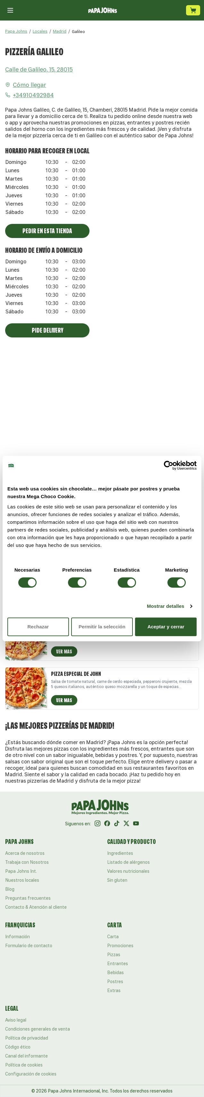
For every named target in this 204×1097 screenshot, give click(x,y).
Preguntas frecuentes (28, 898)
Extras (114, 990)
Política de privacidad (26, 1038)
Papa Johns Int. (21, 871)
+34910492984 (29, 94)
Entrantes (117, 963)
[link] (78, 31)
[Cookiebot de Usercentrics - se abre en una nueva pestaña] (168, 465)
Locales (40, 31)
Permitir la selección (102, 626)
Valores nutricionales (128, 871)
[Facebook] (107, 824)
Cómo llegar (25, 84)
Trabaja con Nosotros (27, 862)
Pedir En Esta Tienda (47, 230)
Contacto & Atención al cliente (36, 907)
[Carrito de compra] (193, 10)
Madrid (59, 31)
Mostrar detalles (165, 606)
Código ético (17, 1047)
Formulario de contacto (28, 945)
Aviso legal (15, 1020)
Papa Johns (16, 31)
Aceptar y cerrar (166, 626)
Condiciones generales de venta (37, 1029)
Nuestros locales (22, 880)
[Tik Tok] (117, 824)
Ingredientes (120, 853)
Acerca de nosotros (25, 853)
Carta (113, 936)
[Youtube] (136, 824)
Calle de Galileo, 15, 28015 (39, 69)
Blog (9, 889)
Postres (115, 981)
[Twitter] (126, 824)
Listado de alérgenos (128, 862)
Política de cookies (24, 1064)
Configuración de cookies (30, 1073)
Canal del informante (26, 1056)
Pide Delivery (47, 330)
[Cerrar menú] (10, 10)
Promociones (120, 945)
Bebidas (115, 972)
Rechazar (38, 626)
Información (17, 936)
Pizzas (113, 954)
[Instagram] (97, 824)
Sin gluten (117, 880)
